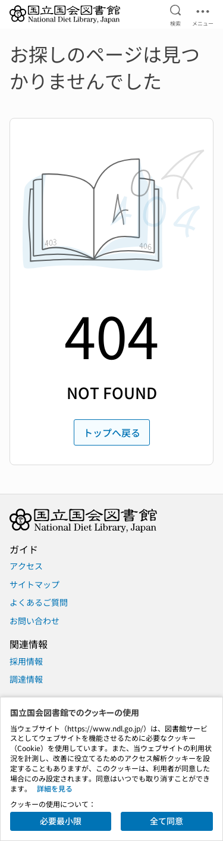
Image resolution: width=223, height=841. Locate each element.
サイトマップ (34, 584)
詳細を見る (55, 788)
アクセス (26, 566)
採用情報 (26, 661)
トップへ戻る (111, 432)
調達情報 (26, 679)
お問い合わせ (34, 621)
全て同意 (166, 821)
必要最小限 (60, 821)
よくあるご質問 (39, 602)
